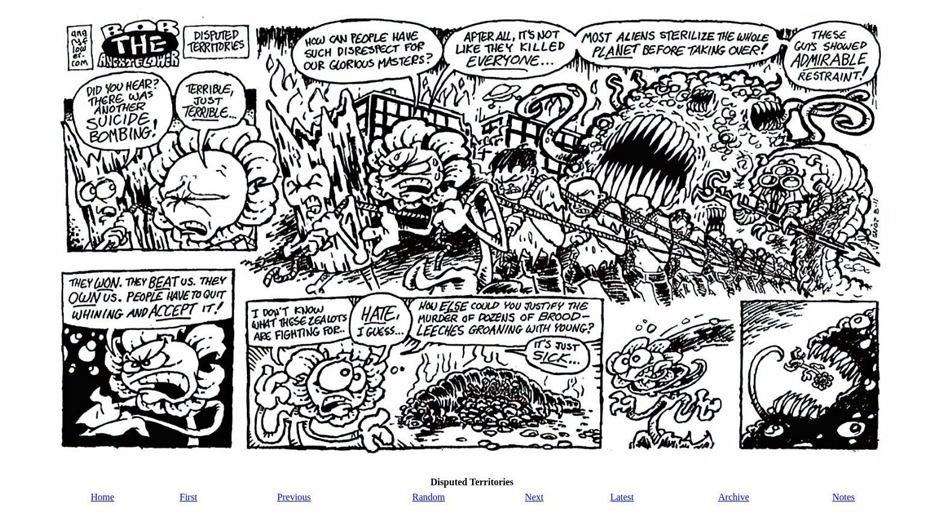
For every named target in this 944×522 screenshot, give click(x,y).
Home (102, 497)
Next (534, 497)
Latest (622, 497)
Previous (294, 497)
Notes (843, 497)
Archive (734, 497)
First (188, 497)
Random (428, 497)
